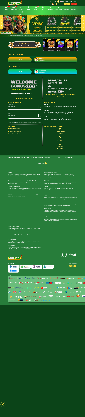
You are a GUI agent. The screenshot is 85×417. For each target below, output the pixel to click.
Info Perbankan (17, 157)
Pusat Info (23, 157)
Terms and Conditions (36, 157)
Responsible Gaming (46, 157)
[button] (6, 24)
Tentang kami (10, 157)
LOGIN (67, 4)
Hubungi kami (28, 157)
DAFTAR (74, 4)
